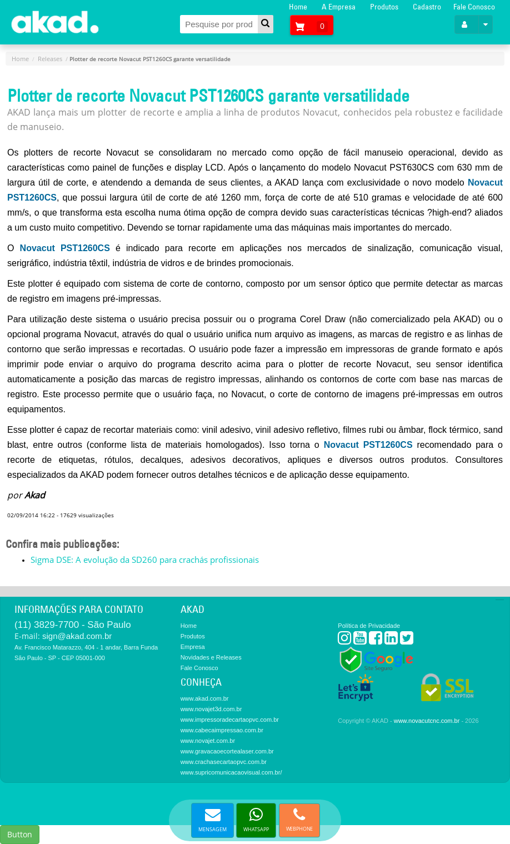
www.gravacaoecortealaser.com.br (227, 751)
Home (298, 7)
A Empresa (339, 7)
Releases (50, 58)
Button (19, 834)
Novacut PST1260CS (65, 248)
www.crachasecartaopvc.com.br (224, 761)
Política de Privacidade (369, 625)
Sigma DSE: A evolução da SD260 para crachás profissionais (145, 559)
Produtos (384, 7)
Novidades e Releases (211, 657)
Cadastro (427, 7)
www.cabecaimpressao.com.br (222, 730)
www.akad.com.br (205, 698)
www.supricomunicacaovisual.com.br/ (231, 772)
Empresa (193, 646)
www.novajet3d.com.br (211, 709)
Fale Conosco (474, 7)
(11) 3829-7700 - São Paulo (72, 625)
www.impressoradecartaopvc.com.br (230, 719)
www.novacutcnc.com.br (427, 720)
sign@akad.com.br (77, 636)
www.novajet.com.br (208, 740)
